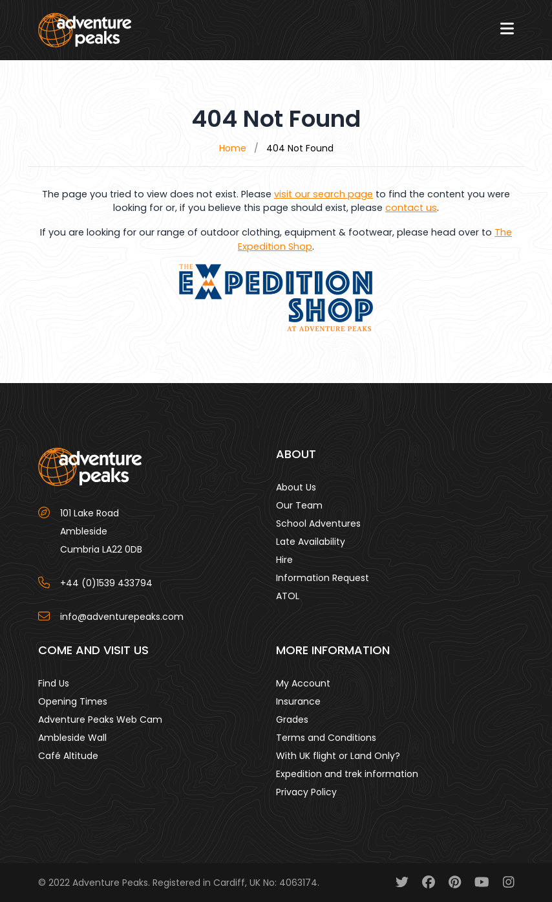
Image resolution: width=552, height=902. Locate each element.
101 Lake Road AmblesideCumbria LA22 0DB (101, 531)
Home (232, 148)
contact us (411, 207)
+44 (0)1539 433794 (106, 583)
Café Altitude (68, 755)
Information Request (322, 577)
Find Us (53, 683)
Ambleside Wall (72, 737)
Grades (292, 719)
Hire (284, 559)
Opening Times (72, 701)
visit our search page (323, 194)
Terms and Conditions (326, 737)
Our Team (299, 505)
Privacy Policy (306, 792)
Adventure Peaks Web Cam (100, 719)
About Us (296, 487)
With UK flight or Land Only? (338, 755)
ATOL (287, 595)
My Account (303, 683)
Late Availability (310, 541)
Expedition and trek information (347, 773)
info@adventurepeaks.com (122, 616)
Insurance (298, 701)
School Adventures (318, 523)
